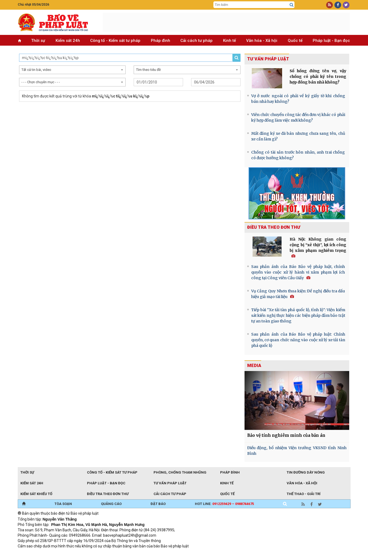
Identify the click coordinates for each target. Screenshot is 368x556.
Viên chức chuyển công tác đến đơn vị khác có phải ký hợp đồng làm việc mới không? (298, 117)
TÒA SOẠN (63, 504)
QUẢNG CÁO (111, 504)
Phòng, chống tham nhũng (180, 472)
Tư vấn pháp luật (268, 58)
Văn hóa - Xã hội (261, 40)
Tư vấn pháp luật (170, 483)
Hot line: (224, 504)
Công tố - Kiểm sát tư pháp (115, 40)
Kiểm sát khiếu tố (36, 494)
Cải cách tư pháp (196, 40)
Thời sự (38, 40)
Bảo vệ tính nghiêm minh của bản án (286, 435)
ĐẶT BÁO (158, 504)
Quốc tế (295, 40)
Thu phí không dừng (113, 553)
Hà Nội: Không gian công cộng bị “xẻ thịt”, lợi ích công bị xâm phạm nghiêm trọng (318, 247)
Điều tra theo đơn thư (273, 227)
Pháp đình (160, 40)
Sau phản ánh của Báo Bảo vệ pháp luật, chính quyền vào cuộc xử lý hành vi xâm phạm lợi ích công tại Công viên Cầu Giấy (298, 272)
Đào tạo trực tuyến (150, 553)
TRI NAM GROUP (34, 553)
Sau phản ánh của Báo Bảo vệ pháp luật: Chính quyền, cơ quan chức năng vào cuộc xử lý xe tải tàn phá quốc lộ (298, 340)
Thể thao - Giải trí (303, 494)
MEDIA (254, 365)
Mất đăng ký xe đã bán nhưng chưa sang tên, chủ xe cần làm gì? (298, 136)
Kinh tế (229, 40)
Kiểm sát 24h (68, 40)
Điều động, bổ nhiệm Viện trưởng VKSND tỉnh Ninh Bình (297, 450)
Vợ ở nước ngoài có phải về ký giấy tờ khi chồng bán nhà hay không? (298, 98)
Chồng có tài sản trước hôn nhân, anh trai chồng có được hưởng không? (298, 155)
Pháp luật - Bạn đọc (331, 40)
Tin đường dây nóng (306, 472)
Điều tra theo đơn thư (108, 494)
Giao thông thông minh (72, 553)
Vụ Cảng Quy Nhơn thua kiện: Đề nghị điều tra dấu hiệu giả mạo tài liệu (298, 294)
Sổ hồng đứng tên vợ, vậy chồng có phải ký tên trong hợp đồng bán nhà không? (318, 76)
